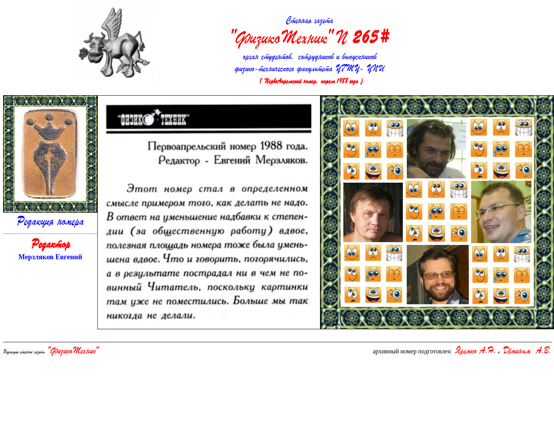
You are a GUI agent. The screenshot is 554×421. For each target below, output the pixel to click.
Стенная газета (309, 32)
